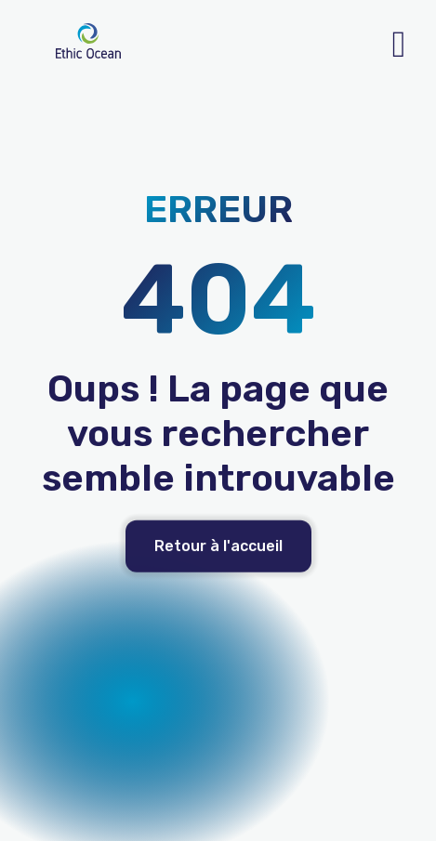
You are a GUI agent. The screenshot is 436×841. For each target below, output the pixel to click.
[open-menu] (398, 45)
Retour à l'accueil (218, 558)
